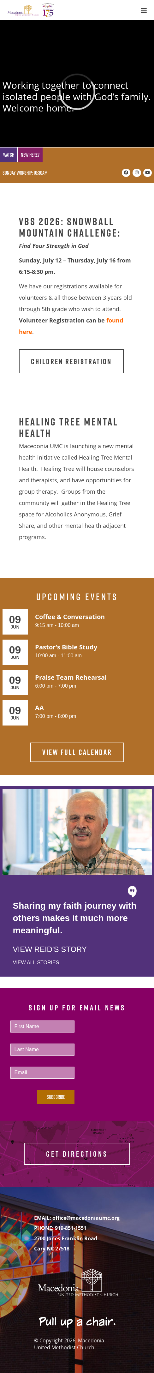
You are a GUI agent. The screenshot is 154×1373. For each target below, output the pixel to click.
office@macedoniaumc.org (86, 1217)
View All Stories (36, 962)
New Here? (30, 154)
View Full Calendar (77, 752)
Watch (8, 154)
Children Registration (71, 361)
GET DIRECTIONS (77, 1153)
